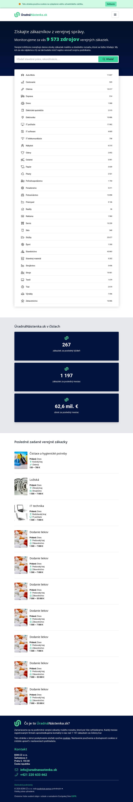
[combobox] (56, 59)
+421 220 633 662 (30, 775)
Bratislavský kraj (39, 514)
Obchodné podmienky (23, 785)
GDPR (73, 796)
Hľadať (108, 59)
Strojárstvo (37, 491)
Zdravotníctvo (38, 543)
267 (66, 345)
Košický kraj (37, 462)
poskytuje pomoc (44, 789)
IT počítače (37, 517)
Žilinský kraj (37, 488)
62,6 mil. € (66, 406)
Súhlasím (111, 4)
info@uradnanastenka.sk (35, 770)
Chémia (35, 465)
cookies (66, 738)
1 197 (66, 375)
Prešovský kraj (38, 540)
